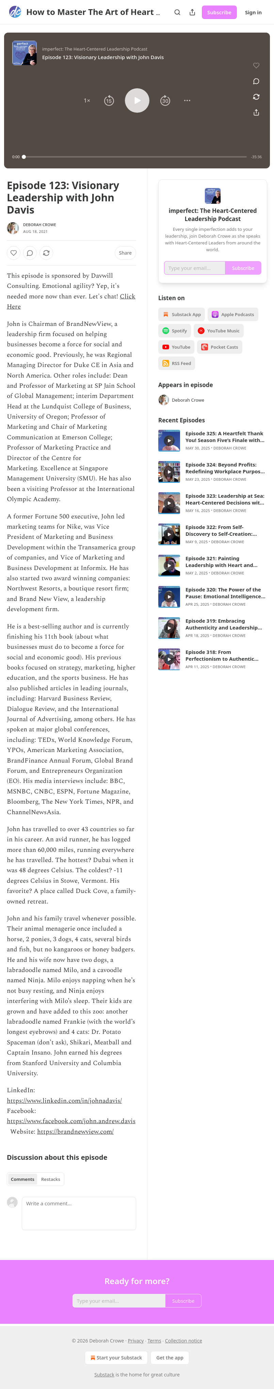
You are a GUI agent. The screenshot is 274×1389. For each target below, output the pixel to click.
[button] (87, 100)
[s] (169, 440)
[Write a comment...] (79, 1213)
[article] (213, 440)
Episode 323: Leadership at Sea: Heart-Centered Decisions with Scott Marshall (225, 499)
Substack (104, 1374)
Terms (154, 1340)
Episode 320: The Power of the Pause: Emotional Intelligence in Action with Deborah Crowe (223, 593)
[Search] (177, 12)
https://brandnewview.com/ (75, 1132)
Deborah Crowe (39, 224)
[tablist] (35, 1179)
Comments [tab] (22, 1179)
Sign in (253, 12)
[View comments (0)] (256, 81)
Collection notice (183, 1340)
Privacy (136, 1340)
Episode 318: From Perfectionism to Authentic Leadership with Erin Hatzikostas (220, 655)
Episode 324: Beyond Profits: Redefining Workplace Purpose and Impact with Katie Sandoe (224, 468)
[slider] (135, 156)
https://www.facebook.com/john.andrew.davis (71, 1121)
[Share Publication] (192, 12)
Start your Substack (115, 1357)
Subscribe (219, 12)
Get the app (169, 1357)
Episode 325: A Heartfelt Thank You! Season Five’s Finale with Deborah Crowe (224, 436)
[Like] (13, 253)
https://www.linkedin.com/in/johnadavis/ (64, 1101)
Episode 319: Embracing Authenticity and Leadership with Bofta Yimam (222, 624)
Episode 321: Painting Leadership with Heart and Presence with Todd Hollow (220, 561)
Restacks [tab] (50, 1179)
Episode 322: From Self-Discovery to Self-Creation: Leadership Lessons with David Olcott (225, 530)
